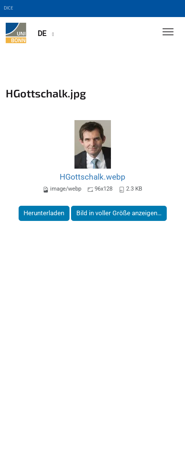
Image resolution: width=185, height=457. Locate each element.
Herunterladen (44, 213)
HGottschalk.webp (92, 177)
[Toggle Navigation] (168, 32)
